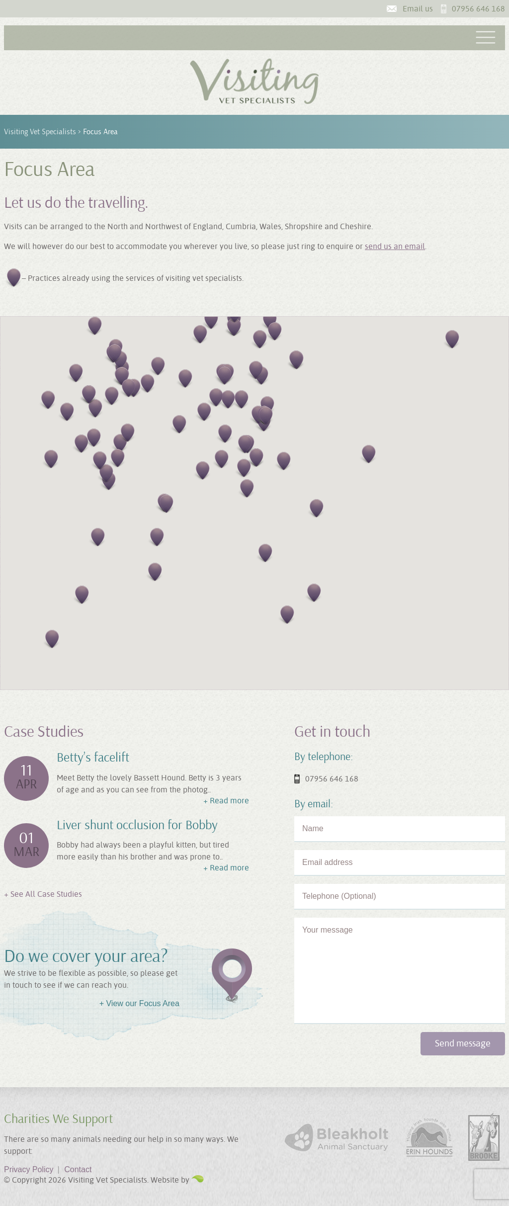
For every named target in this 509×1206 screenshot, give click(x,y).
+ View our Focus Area (139, 1003)
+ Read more (226, 800)
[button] (203, 412)
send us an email (395, 246)
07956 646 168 (478, 8)
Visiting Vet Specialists (40, 132)
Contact (77, 1169)
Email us (418, 8)
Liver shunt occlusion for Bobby (137, 825)
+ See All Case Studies (43, 894)
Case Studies (44, 732)
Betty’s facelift (93, 758)
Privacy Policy (32, 1169)
